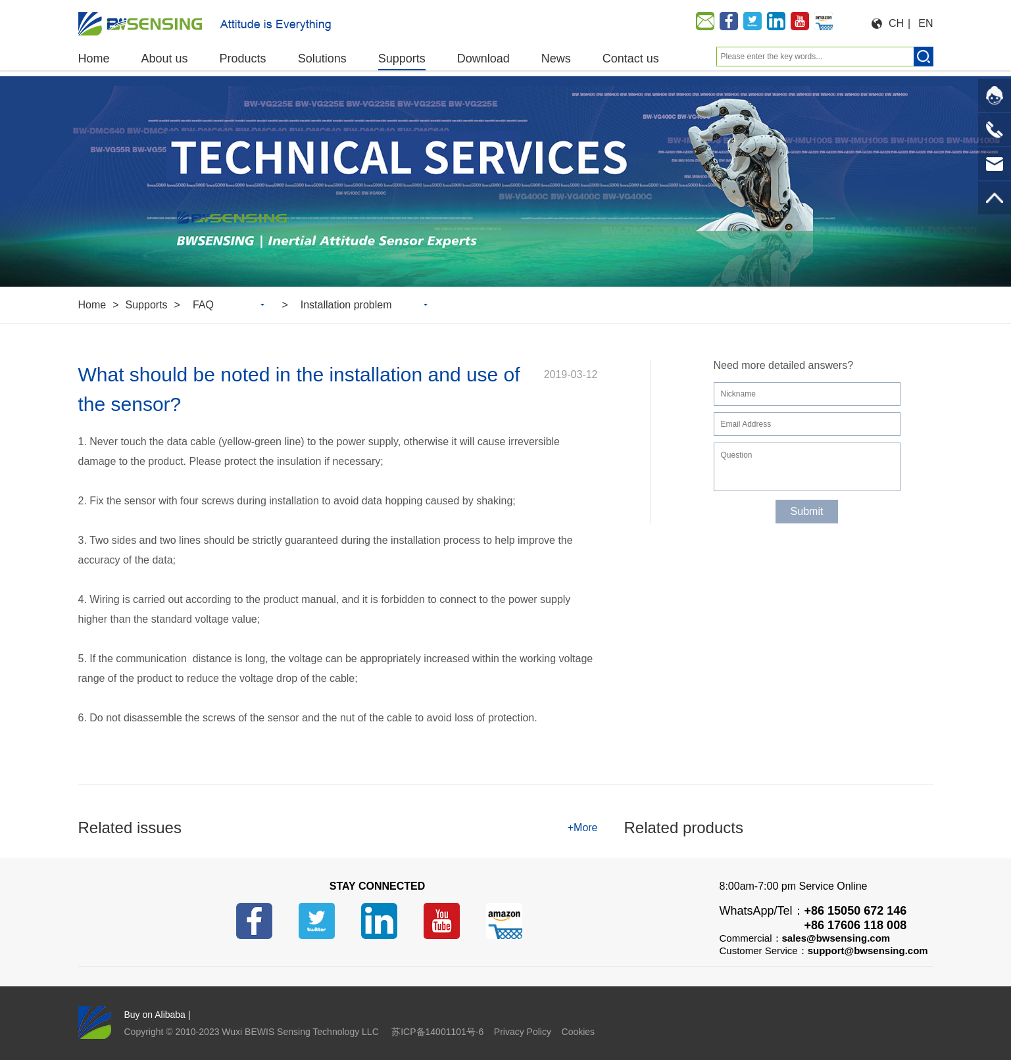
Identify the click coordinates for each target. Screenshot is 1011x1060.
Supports (147, 304)
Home (92, 304)
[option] (505, 181)
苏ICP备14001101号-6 (437, 1031)
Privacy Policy (522, 1031)
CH (896, 23)
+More (583, 827)
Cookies (578, 1031)
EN (925, 23)
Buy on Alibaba (154, 1014)
